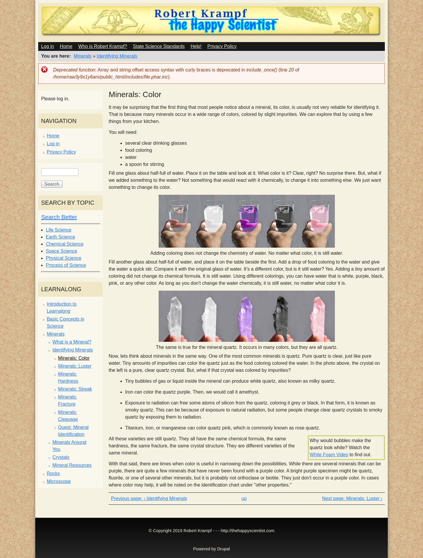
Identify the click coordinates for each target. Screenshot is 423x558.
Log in (47, 46)
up (244, 498)
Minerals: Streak (75, 389)
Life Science (58, 229)
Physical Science (63, 258)
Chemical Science (64, 243)
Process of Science (66, 265)
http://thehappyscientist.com (247, 530)
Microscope (59, 481)
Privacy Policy (222, 46)
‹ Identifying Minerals (165, 498)
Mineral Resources (71, 465)
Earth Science (60, 236)
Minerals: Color (74, 358)
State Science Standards (159, 46)
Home (66, 46)
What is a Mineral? (71, 341)
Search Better (59, 217)
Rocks (53, 473)
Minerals (82, 56)
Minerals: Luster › (364, 498)
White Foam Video (329, 454)
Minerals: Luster (75, 366)
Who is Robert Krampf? (102, 46)
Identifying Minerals (117, 56)
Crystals (60, 457)
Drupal (223, 549)
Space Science (61, 251)
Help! (196, 46)
